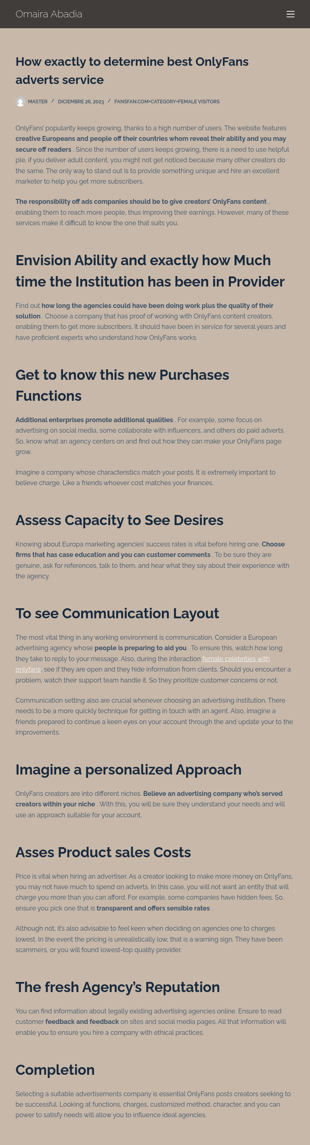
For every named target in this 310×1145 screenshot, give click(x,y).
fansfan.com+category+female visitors (167, 102)
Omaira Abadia (48, 14)
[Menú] (291, 14)
